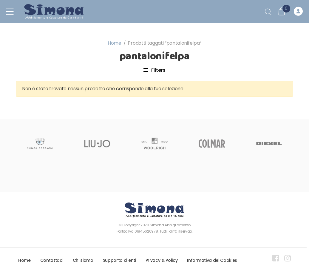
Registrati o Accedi (298, 12)
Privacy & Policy (162, 260)
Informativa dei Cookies (212, 260)
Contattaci (51, 260)
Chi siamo (83, 260)
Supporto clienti (119, 260)
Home (114, 43)
